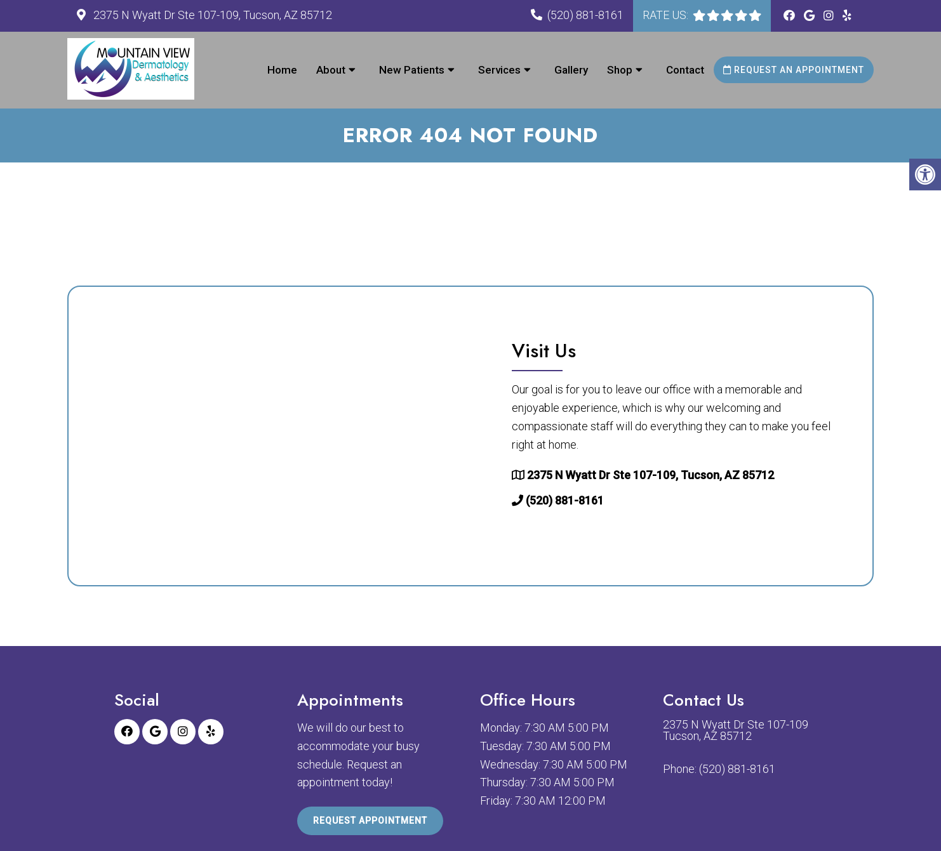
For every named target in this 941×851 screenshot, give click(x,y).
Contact (685, 69)
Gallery (571, 69)
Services (499, 69)
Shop (619, 69)
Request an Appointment (793, 70)
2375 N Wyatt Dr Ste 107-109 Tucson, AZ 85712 (735, 730)
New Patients (411, 69)
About (330, 69)
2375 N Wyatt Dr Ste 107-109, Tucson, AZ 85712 (211, 15)
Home (282, 69)
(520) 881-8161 (585, 15)
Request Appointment (370, 820)
